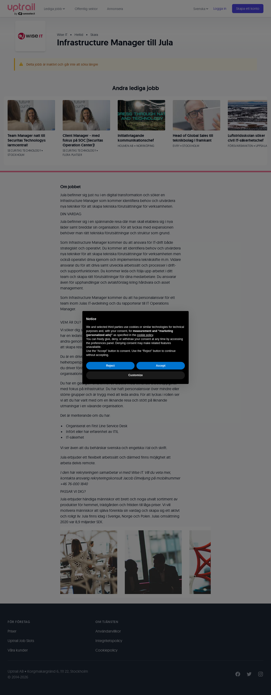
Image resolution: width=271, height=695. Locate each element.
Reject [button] (110, 365)
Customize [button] (135, 375)
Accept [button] (160, 365)
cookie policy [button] (145, 335)
